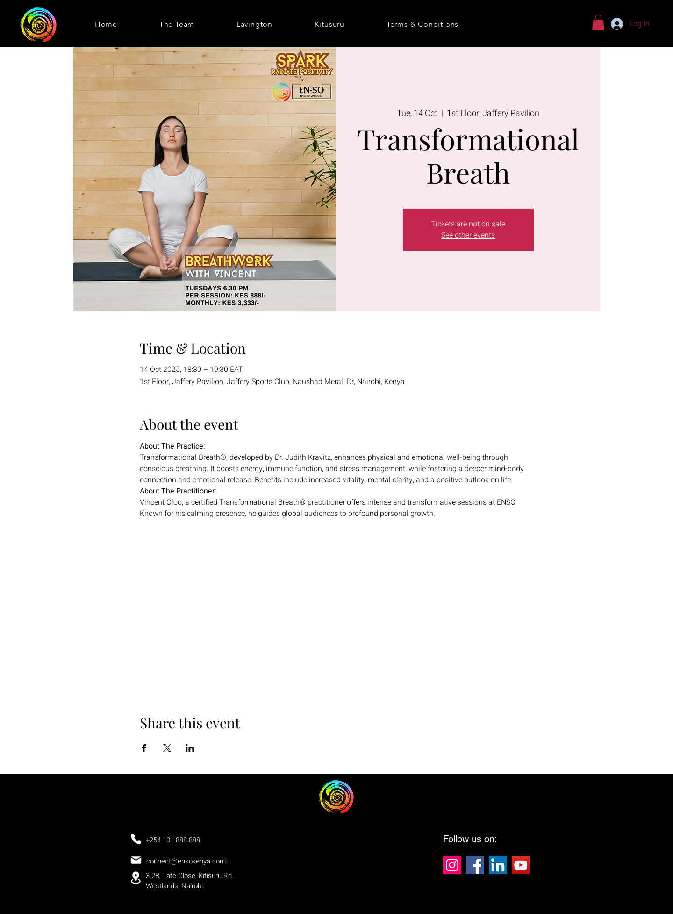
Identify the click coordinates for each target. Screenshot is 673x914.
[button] (598, 22)
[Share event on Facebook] (144, 748)
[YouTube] (521, 865)
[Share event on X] (167, 748)
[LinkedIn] (498, 865)
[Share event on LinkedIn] (190, 748)
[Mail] (136, 860)
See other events (468, 235)
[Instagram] (452, 865)
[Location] (135, 877)
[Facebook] (475, 865)
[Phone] (136, 839)
